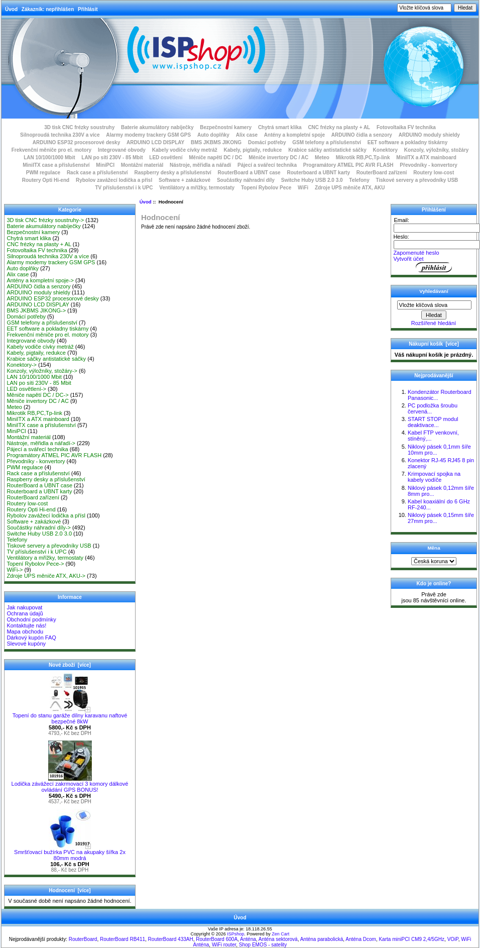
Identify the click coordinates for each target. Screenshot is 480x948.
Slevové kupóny (26, 644)
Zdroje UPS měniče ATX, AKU (350, 187)
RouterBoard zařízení (381, 172)
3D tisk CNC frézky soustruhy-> (45, 220)
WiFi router (224, 944)
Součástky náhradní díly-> (39, 527)
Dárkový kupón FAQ (31, 638)
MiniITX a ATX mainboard (426, 157)
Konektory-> (22, 365)
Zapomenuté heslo (416, 253)
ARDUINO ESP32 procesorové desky (77, 142)
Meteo (322, 157)
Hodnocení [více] (69, 890)
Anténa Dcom (360, 939)
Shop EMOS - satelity (263, 944)
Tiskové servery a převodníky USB (417, 180)
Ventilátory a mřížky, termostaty (196, 187)
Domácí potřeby (267, 142)
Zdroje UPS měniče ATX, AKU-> (46, 576)
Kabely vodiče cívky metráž (184, 150)
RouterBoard (83, 939)
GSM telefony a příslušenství (326, 142)
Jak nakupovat (24, 607)
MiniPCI (105, 165)
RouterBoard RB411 (122, 939)
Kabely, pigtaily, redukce (253, 150)
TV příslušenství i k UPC (124, 187)
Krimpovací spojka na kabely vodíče (434, 477)
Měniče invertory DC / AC (278, 157)
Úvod (11, 9)
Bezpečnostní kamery (226, 127)
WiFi (303, 187)
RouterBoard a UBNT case (249, 172)
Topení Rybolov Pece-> (35, 564)
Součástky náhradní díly (246, 180)
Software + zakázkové (184, 180)
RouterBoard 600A (216, 939)
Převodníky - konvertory (428, 165)
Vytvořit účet (408, 259)
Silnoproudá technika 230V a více (59, 135)
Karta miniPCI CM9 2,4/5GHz (411, 939)
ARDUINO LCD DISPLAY (155, 142)
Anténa (248, 939)
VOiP (452, 939)
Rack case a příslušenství (97, 172)
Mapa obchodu (25, 631)
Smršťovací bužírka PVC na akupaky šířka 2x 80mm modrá (70, 852)
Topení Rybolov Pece (266, 187)
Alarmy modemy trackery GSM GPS (148, 135)
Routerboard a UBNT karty (318, 172)
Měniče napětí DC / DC (215, 157)
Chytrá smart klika (280, 127)
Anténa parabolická (321, 939)
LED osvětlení (165, 157)
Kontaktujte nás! (26, 625)
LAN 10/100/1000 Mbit (49, 157)
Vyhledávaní (433, 291)
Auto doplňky (213, 135)
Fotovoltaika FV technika (406, 127)
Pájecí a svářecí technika (267, 165)
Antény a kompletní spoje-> (40, 280)
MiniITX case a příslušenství (56, 165)
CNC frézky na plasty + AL (339, 127)
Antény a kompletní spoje (294, 135)
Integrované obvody (122, 150)
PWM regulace (43, 172)
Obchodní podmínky (31, 619)
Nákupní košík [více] (433, 344)
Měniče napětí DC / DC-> (37, 395)
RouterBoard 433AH (170, 939)
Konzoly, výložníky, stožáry (436, 150)
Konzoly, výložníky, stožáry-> (42, 371)
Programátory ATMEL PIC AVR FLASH (348, 165)
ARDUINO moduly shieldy (429, 135)
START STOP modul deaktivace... (433, 422)
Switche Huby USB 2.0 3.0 (312, 180)
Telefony (359, 180)
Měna (433, 548)
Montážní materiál (142, 165)
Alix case (247, 135)
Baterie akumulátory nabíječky (157, 127)
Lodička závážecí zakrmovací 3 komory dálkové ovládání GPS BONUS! (70, 784)
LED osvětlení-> (26, 389)
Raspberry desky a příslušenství (172, 172)
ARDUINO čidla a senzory (361, 135)
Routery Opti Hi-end (45, 180)
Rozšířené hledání (433, 323)
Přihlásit (87, 9)
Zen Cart (280, 933)
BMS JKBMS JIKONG (216, 142)
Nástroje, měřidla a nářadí (200, 165)
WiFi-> (15, 570)
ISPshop (235, 933)
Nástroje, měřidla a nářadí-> (41, 443)
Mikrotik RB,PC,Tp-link (363, 157)
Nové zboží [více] (70, 665)
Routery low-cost (433, 172)
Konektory (385, 150)
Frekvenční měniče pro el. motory (52, 150)
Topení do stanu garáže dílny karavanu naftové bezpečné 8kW (70, 715)
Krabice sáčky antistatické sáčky (327, 150)
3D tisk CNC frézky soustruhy (79, 127)
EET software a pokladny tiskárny (408, 142)
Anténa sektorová (278, 939)
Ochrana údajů (25, 613)
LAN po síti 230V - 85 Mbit (112, 157)
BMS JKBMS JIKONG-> (36, 310)
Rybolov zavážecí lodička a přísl (114, 180)
